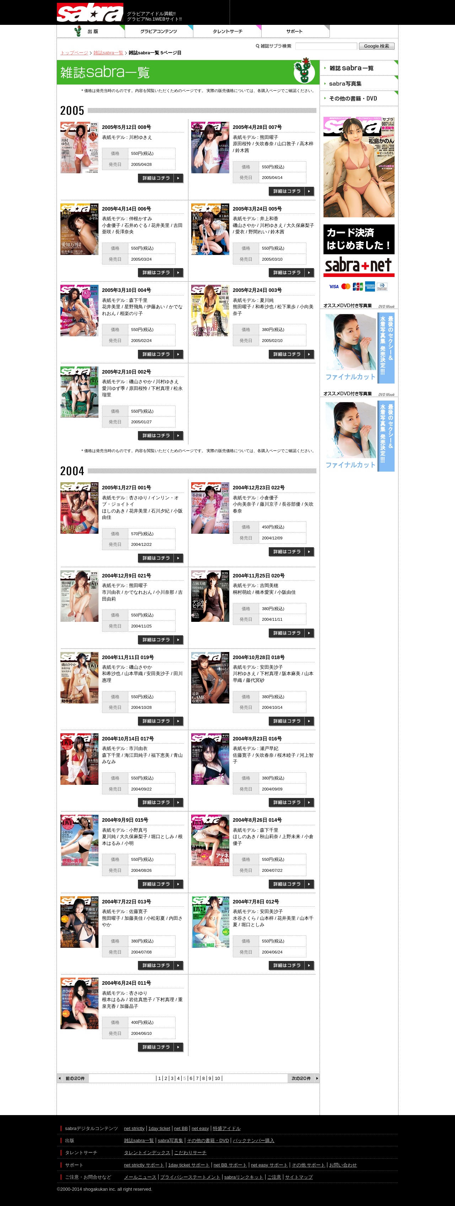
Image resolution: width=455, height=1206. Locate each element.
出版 (91, 31)
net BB (181, 1128)
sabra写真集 (170, 1140)
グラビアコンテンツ (159, 31)
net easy (200, 1128)
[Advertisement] (359, 505)
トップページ (74, 52)
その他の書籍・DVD (208, 1140)
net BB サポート (230, 1165)
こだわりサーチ (190, 1152)
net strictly (134, 1128)
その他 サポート (309, 1165)
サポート (296, 31)
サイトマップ (299, 1177)
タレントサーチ (227, 31)
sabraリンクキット (243, 1177)
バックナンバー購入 (253, 1140)
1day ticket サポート (189, 1165)
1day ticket (159, 1128)
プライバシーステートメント (190, 1177)
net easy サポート (269, 1165)
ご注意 (274, 1177)
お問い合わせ (343, 1165)
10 (217, 1078)
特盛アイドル (227, 1128)
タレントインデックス (147, 1152)
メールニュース (140, 1177)
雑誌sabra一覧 (108, 52)
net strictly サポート (144, 1165)
